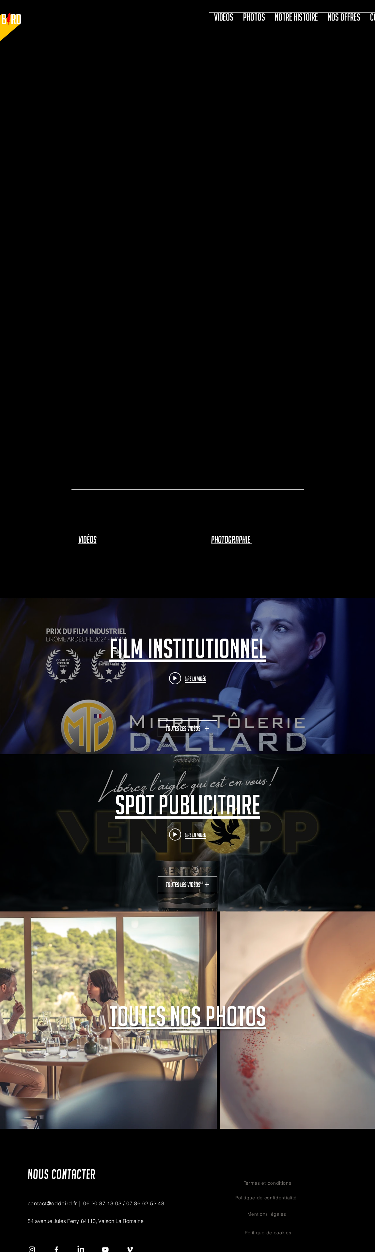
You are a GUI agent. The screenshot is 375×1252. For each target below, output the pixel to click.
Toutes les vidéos (187, 729)
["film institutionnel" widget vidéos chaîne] (187, 676)
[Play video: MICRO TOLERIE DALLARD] (187, 678)
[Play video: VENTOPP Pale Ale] (187, 834)
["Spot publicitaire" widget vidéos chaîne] (187, 832)
